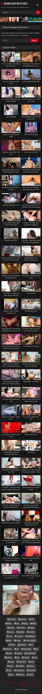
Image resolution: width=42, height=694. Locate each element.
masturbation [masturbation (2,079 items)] (31, 653)
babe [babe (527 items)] (25, 623)
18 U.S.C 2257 (10, 683)
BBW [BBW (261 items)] (34, 623)
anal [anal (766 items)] (32, 619)
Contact (21, 685)
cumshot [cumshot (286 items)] (19, 636)
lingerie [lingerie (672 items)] (19, 653)
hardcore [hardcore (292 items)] (8, 649)
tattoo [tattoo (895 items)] (31, 674)
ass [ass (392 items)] (17, 623)
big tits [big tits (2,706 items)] (32, 627)
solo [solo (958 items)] (9, 670)
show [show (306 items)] (11, 666)
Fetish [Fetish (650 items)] (13, 644)
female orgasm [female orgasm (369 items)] (30, 640)
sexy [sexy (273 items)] (32, 661)
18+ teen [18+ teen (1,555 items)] (12, 619)
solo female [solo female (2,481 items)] (20, 670)
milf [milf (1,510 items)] (18, 657)
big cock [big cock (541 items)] (22, 627)
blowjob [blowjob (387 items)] (21, 632)
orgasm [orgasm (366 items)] (26, 657)
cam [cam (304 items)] (10, 636)
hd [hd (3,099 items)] (17, 649)
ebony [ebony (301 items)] (18, 640)
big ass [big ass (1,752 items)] (11, 627)
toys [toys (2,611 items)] (11, 674)
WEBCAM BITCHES (14, 3)
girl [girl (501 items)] (32, 644)
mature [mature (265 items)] (9, 657)
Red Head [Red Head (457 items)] (22, 661)
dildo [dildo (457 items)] (9, 640)
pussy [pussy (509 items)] (12, 661)
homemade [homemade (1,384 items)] (27, 649)
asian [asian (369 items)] (9, 623)
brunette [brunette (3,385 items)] (31, 632)
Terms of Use (24, 683)
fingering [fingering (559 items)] (22, 644)
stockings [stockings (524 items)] (32, 670)
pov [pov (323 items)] (35, 657)
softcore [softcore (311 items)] (31, 666)
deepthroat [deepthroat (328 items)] (31, 636)
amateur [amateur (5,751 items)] (23, 619)
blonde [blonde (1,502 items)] (11, 632)
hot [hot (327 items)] (37, 649)
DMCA (35, 683)
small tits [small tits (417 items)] (21, 666)
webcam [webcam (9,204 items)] (21, 674)
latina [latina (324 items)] (10, 653)
